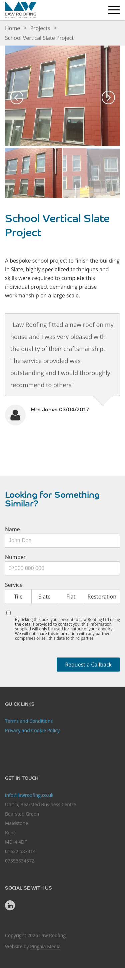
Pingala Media (45, 946)
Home (12, 28)
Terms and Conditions (29, 721)
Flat (70, 596)
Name (12, 529)
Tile (18, 596)
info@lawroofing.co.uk (29, 795)
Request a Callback (88, 664)
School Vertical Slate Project (39, 38)
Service (14, 584)
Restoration (102, 596)
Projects (40, 28)
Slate (45, 596)
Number (15, 557)
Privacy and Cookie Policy (32, 730)
